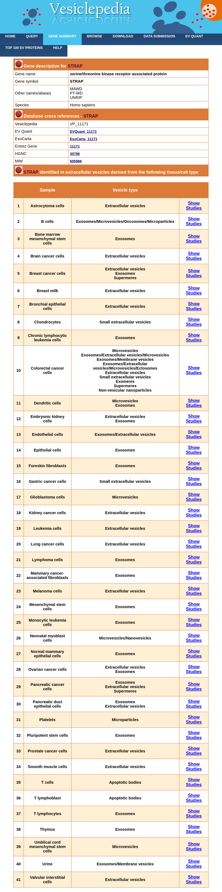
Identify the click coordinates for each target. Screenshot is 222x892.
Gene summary (62, 36)
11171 (75, 146)
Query (32, 36)
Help (57, 48)
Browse (94, 36)
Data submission (159, 36)
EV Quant (194, 36)
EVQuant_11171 (83, 131)
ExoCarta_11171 (83, 139)
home (10, 36)
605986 (76, 161)
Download (123, 36)
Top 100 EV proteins (24, 48)
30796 (75, 154)
